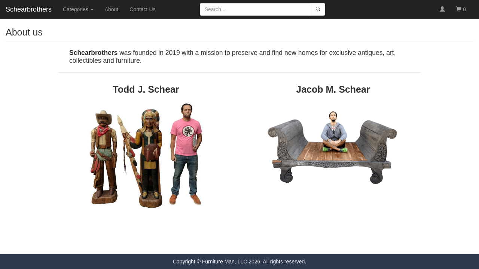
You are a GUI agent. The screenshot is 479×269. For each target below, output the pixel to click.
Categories (78, 9)
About (112, 9)
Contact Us (142, 9)
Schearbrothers (29, 9)
